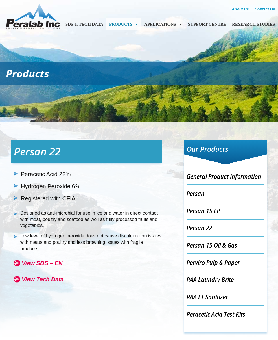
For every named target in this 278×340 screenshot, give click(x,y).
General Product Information (224, 176)
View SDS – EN (42, 263)
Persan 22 (199, 227)
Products (124, 24)
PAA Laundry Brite (210, 279)
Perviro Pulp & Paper (213, 262)
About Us (240, 9)
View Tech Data (43, 279)
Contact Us (265, 9)
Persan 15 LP (203, 210)
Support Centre (207, 24)
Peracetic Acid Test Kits (216, 314)
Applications (163, 24)
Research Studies (253, 24)
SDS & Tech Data (84, 24)
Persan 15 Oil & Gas (212, 245)
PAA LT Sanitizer (207, 296)
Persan (196, 193)
